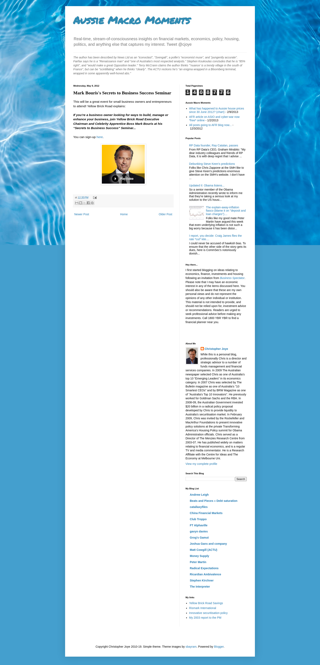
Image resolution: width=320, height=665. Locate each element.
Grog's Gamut (199, 537)
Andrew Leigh (199, 494)
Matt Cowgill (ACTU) (203, 549)
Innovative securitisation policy (208, 613)
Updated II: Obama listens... (207, 185)
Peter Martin (198, 562)
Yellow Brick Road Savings (206, 603)
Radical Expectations (204, 568)
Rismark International (202, 608)
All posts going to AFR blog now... (210, 125)
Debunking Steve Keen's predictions (212, 163)
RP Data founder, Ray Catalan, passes (213, 145)
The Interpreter (200, 586)
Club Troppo (198, 519)
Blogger (218, 646)
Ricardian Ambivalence (205, 574)
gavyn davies (199, 531)
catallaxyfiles (199, 507)
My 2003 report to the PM (205, 617)
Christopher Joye (216, 348)
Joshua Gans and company (208, 543)
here (100, 137)
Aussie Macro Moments (131, 20)
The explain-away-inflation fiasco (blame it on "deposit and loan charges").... (226, 211)
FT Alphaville (199, 525)
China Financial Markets (206, 513)
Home (124, 214)
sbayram (191, 646)
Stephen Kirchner (202, 580)
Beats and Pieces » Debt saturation (213, 500)
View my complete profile (201, 463)
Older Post (165, 214)
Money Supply (199, 556)
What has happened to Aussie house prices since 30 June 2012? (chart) (216, 110)
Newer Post (81, 214)
